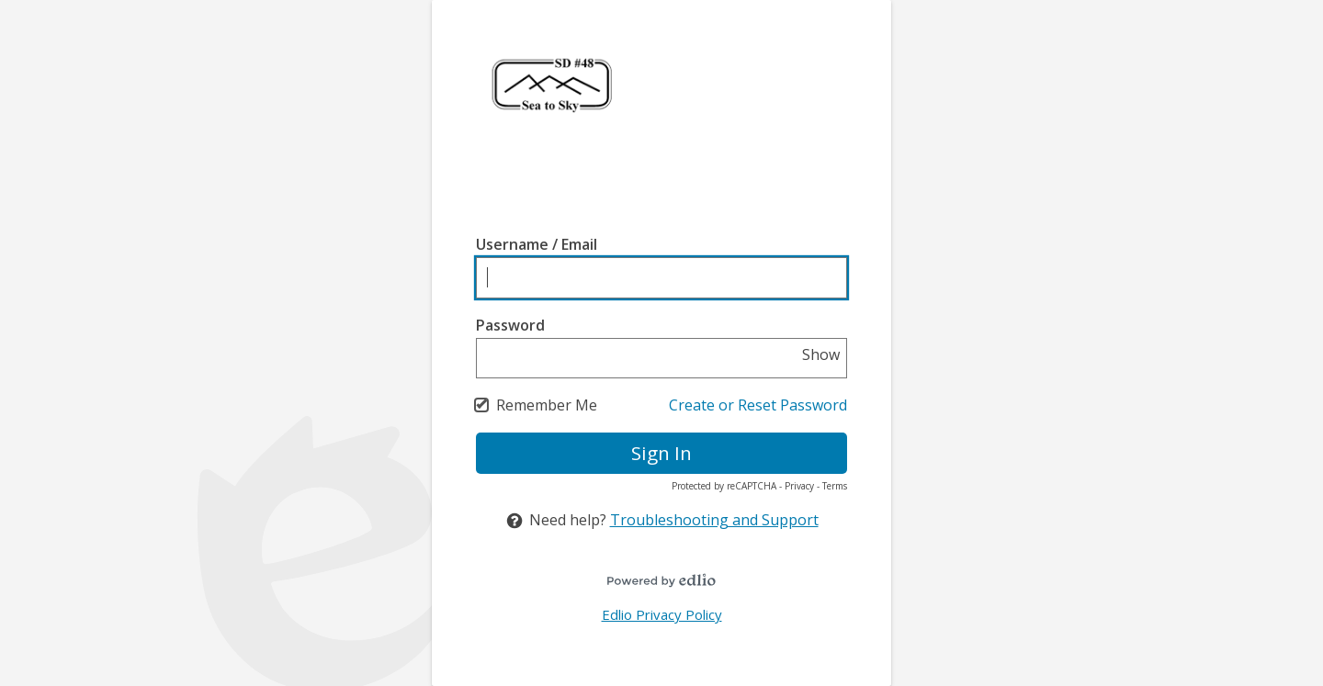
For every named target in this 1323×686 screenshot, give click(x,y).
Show (821, 354)
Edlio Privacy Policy (662, 614)
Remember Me (546, 405)
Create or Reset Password (758, 405)
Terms (834, 485)
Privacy (799, 485)
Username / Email (536, 244)
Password (510, 325)
